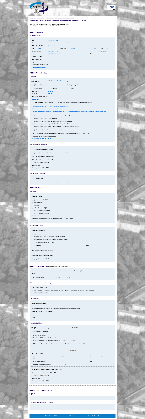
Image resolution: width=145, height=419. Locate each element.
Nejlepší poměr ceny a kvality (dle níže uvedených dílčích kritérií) (51, 239)
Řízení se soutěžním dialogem (42, 210)
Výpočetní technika (50, 17)
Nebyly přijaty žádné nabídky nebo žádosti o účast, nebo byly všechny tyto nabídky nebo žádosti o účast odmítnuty (64, 290)
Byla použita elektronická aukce (42, 259)
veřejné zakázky (40, 17)
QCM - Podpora (94, 415)
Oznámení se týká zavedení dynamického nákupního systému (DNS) (52, 124)
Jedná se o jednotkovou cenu (41, 162)
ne (88, 133)
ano (84, 133)
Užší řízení (36, 205)
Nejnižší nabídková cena (40, 234)
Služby (72, 88)
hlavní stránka (32, 17)
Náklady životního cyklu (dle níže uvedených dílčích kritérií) (49, 236)
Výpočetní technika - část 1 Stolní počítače (64, 17)
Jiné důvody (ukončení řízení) (41, 292)
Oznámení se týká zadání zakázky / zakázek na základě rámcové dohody (53, 121)
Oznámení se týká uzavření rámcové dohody (45, 118)
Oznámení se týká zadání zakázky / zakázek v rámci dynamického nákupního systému (56, 126)
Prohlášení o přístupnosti (73, 415)
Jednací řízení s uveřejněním (41, 208)
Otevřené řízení (38, 202)
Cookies (82, 415)
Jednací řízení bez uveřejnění (41, 216)
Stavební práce (38, 88)
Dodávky (54, 88)
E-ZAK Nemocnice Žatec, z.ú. (38, 8)
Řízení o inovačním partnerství (42, 213)
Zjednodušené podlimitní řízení (42, 200)
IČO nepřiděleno (72, 43)
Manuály (88, 415)
